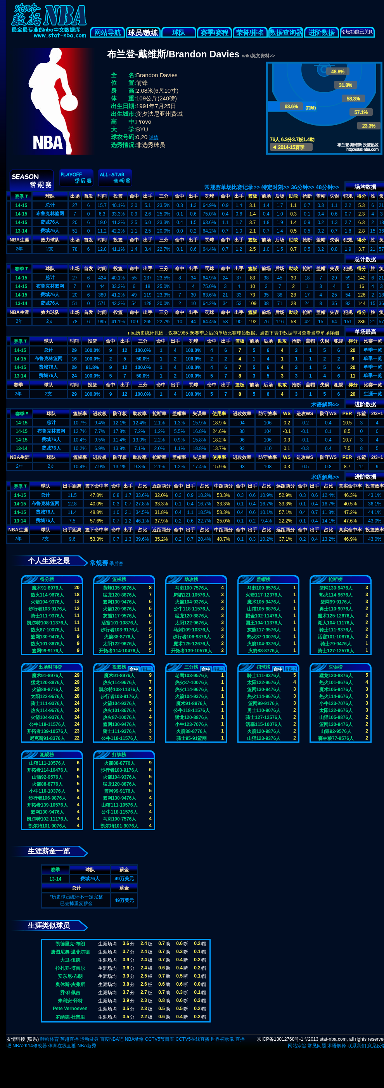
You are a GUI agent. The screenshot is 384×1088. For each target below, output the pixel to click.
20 (352, 350)
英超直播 (69, 1039)
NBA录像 (134, 1039)
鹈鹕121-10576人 (191, 595)
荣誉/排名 (250, 32)
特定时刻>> (275, 187)
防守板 (120, 413)
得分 (361, 196)
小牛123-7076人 (192, 724)
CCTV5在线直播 (192, 1039)
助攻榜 (191, 579)
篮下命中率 (96, 486)
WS (287, 413)
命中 (134, 196)
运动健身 (89, 1039)
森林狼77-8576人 (336, 738)
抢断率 (159, 413)
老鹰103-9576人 (192, 675)
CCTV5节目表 (159, 1039)
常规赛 (99, 563)
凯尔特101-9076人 (47, 826)
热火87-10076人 (47, 630)
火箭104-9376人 (47, 602)
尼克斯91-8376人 (47, 738)
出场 (75, 196)
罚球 (209, 196)
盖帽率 (179, 413)
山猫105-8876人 (264, 609)
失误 (334, 196)
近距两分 (161, 486)
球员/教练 (143, 33)
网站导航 (107, 32)
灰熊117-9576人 (120, 616)
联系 (32, 1039)
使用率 (219, 413)
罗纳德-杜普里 (70, 1017)
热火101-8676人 (47, 644)
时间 (102, 196)
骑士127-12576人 (336, 650)
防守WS (328, 413)
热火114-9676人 (47, 595)
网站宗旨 (297, 1045)
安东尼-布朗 (70, 976)
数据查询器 (286, 32)
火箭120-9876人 (120, 609)
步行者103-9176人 (47, 609)
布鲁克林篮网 (50, 213)
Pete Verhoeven (70, 1008)
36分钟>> (302, 187)
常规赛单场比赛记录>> (231, 187)
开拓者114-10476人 (119, 650)
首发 (88, 196)
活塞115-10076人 (264, 724)
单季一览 (372, 350)
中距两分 (223, 486)
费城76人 (49, 222)
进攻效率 (242, 413)
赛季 (21, 195)
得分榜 (47, 579)
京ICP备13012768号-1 (280, 1039)
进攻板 (100, 413)
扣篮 (361, 413)
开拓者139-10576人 (191, 650)
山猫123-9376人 (264, 738)
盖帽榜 (263, 579)
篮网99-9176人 (47, 650)
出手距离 (72, 486)
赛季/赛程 (215, 32)
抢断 (307, 196)
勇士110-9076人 (336, 609)
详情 (153, 137)
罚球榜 (263, 667)
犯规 (348, 196)
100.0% (92, 350)
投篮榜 (119, 667)
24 (74, 376)
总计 (50, 205)
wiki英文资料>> (258, 56)
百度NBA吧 (112, 1039)
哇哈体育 (49, 1039)
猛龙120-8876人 (120, 595)
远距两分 (285, 486)
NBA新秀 (87, 1045)
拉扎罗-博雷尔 (70, 968)
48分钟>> (327, 187)
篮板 (252, 196)
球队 (179, 32)
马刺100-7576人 (192, 588)
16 (74, 359)
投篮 (118, 196)
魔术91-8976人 (47, 588)
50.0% (142, 359)
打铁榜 (119, 754)
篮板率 (80, 413)
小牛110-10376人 (47, 791)
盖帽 (320, 196)
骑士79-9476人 (335, 644)
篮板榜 (119, 579)
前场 (266, 196)
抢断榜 (335, 579)
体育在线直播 (62, 1045)
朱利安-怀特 (70, 1001)
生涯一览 (372, 394)
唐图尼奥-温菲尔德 (70, 952)
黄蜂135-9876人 (120, 588)
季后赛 (116, 563)
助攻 (293, 196)
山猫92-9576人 (335, 731)
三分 (163, 196)
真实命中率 (350, 486)
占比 (142, 486)
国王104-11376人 (264, 623)
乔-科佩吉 (70, 992)
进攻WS (304, 413)
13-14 (21, 231)
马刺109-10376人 (191, 630)
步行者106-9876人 (192, 637)
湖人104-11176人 (336, 623)
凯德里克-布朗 (70, 944)
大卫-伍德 (70, 960)
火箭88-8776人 (119, 637)
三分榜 (191, 667)
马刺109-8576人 (264, 588)
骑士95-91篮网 (191, 738)
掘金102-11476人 (264, 616)
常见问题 (317, 1045)
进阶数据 (321, 32)
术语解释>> (325, 405)
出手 (147, 196)
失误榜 (335, 667)
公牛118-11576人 (191, 609)
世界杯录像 (222, 1039)
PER (347, 413)
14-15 (21, 205)
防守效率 (267, 413)
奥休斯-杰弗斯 (70, 984)
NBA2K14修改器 (29, 1045)
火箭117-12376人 (264, 595)
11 (352, 376)
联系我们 (357, 1045)
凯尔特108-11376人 (47, 623)
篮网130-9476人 (47, 637)
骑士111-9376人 (47, 616)
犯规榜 (47, 754)
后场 (279, 196)
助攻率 (140, 413)
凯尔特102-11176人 (47, 819)
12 (124, 350)
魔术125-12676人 (191, 644)
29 (74, 350)
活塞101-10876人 (119, 623)
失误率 (199, 413)
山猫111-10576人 (47, 763)
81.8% (92, 367)
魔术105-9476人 (264, 602)
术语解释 (336, 1045)
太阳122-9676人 (120, 644)
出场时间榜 (50, 667)
